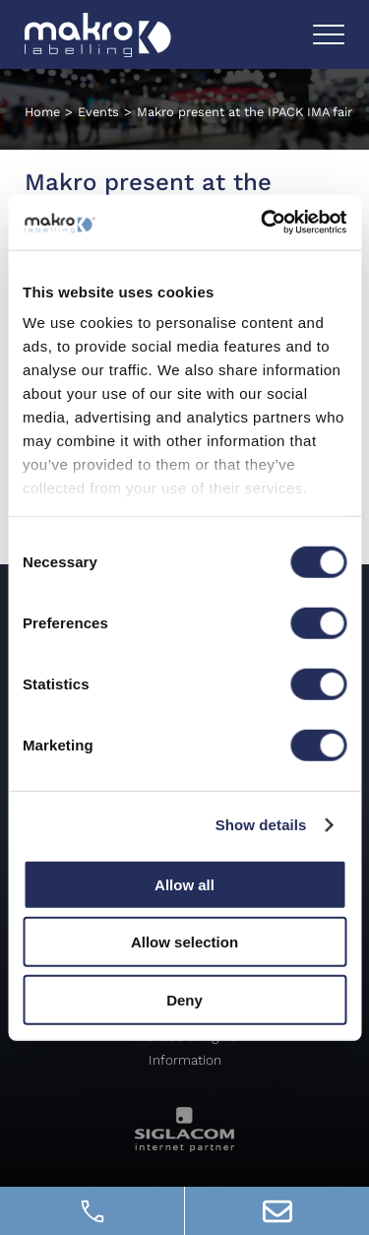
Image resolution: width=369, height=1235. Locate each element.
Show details (261, 824)
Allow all (184, 884)
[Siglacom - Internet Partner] (184, 1147)
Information (185, 1060)
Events (98, 111)
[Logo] (98, 35)
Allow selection (184, 942)
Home (42, 111)
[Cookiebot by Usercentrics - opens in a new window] (262, 222)
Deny (184, 999)
